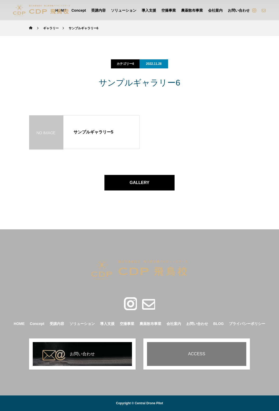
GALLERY (139, 182)
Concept (78, 10)
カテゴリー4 (125, 64)
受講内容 (98, 10)
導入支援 (149, 10)
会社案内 (215, 10)
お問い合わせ (239, 10)
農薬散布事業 (192, 10)
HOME (19, 324)
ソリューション (123, 10)
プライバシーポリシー (247, 324)
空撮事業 (168, 10)
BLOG (218, 324)
